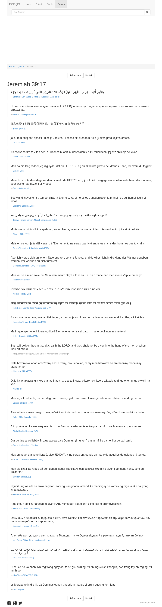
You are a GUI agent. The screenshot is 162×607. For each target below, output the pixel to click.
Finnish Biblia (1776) (21, 234)
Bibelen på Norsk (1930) (23, 403)
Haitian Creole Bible (21, 280)
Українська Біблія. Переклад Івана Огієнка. (31, 540)
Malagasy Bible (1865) (22, 371)
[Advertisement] (81, 41)
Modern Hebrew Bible (22, 294)
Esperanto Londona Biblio (23, 206)
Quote (21, 66)
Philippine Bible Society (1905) (25, 494)
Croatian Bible (19, 143)
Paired (38, 4)
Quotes (61, 4)
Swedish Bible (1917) (22, 477)
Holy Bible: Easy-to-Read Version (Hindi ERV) (32, 308)
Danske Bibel (18, 171)
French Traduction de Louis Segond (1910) (31, 248)
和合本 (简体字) (19, 128)
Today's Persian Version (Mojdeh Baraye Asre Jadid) (35, 220)
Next (89, 75)
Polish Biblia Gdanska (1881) (25, 417)
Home (28, 4)
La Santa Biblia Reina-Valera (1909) (28, 459)
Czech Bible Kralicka (21, 157)
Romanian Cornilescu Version (25, 445)
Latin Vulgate (18, 589)
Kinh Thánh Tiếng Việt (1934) (25, 575)
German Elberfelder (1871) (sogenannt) (29, 266)
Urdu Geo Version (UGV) (23, 558)
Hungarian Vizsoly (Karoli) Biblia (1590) (29, 322)
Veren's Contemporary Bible (24, 114)
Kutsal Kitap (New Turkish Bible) (26, 508)
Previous (75, 75)
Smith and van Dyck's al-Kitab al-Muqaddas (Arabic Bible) (37, 97)
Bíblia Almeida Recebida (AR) (25, 431)
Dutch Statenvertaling (22, 188)
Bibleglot (14, 4)
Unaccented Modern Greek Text (26, 526)
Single (50, 4)
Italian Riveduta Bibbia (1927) (25, 336)
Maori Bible (17, 389)
